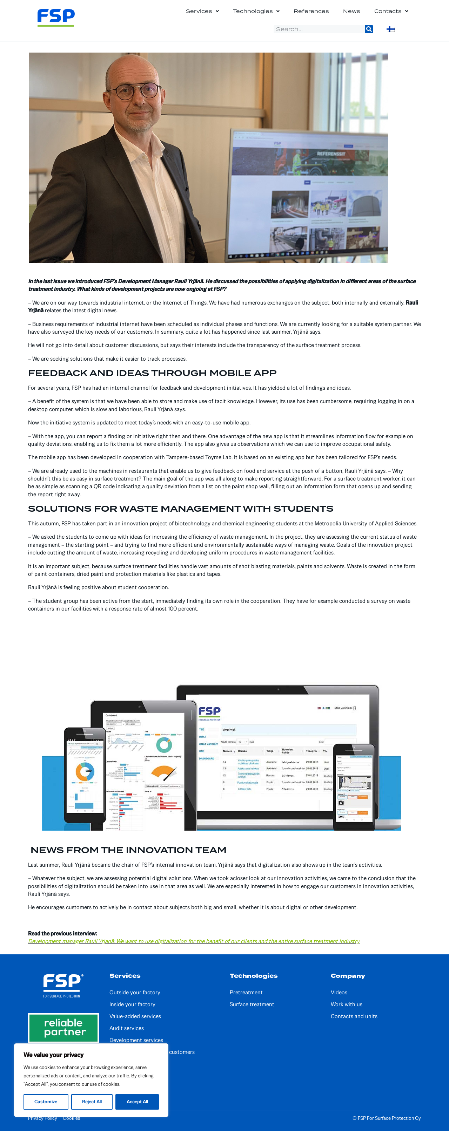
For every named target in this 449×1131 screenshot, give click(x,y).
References (311, 11)
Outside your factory (134, 992)
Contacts (391, 11)
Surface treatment (252, 1004)
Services (202, 11)
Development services (136, 1040)
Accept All (137, 1102)
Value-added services (135, 1016)
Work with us (346, 1004)
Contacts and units (354, 1016)
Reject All (92, 1102)
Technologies (256, 11)
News (351, 11)
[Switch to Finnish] (390, 29)
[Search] (369, 29)
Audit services (126, 1028)
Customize (46, 1102)
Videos (339, 992)
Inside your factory (132, 1004)
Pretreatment (246, 992)
